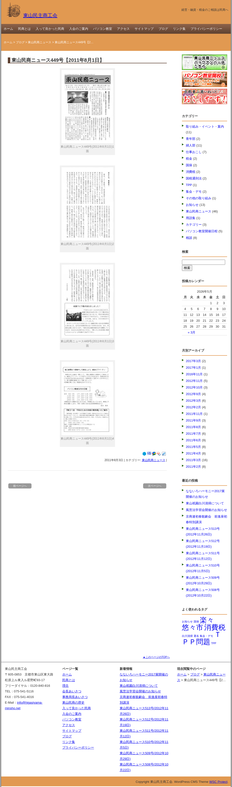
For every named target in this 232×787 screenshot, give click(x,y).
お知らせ (192, 205)
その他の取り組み (198, 198)
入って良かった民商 (50, 29)
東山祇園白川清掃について (205, 503)
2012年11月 (194, 381)
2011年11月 (194, 414)
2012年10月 (194, 387)
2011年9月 (193, 420)
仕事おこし (194, 152)
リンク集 (179, 29)
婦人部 (190, 145)
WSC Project (218, 782)
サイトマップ (144, 29)
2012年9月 (193, 394)
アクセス (123, 29)
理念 (65, 685)
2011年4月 (193, 453)
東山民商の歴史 (73, 702)
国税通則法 (194, 178)
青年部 (190, 139)
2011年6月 (193, 440)
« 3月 (191, 332)
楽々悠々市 (198, 623)
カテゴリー (194, 224)
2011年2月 (193, 466)
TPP (189, 185)
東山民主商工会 (31, 15)
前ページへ (20, 485)
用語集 (190, 218)
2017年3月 (193, 361)
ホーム (8, 29)
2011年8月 (193, 427)
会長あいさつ (71, 691)
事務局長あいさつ (75, 697)
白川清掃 (187, 635)
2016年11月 (194, 374)
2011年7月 (193, 433)
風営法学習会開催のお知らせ (206, 510)
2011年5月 (193, 447)
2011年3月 (193, 460)
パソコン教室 (102, 29)
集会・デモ (194, 191)
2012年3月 (193, 400)
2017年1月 (193, 367)
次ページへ (154, 485)
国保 (189, 165)
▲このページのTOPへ (156, 656)
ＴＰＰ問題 (201, 638)
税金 (189, 158)
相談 (189, 238)
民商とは (24, 29)
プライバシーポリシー (206, 29)
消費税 (190, 172)
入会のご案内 (78, 29)
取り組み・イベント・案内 (205, 126)
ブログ (163, 29)
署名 (196, 635)
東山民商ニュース (39, 42)
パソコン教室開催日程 (202, 231)
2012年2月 (193, 407)
